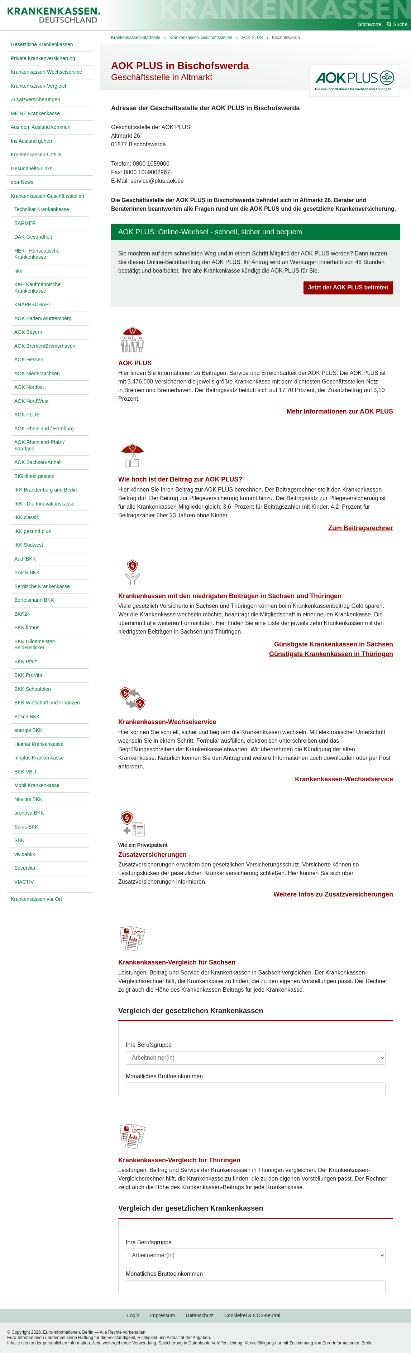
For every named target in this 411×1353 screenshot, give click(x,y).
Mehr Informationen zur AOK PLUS (340, 411)
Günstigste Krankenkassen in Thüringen (331, 654)
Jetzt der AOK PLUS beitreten (348, 287)
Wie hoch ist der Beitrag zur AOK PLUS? (180, 479)
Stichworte (369, 24)
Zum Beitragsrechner (360, 528)
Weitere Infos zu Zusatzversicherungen (333, 894)
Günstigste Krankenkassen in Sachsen (333, 644)
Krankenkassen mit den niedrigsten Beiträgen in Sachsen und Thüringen (229, 596)
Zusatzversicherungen (152, 854)
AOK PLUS (135, 363)
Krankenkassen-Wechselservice (167, 722)
